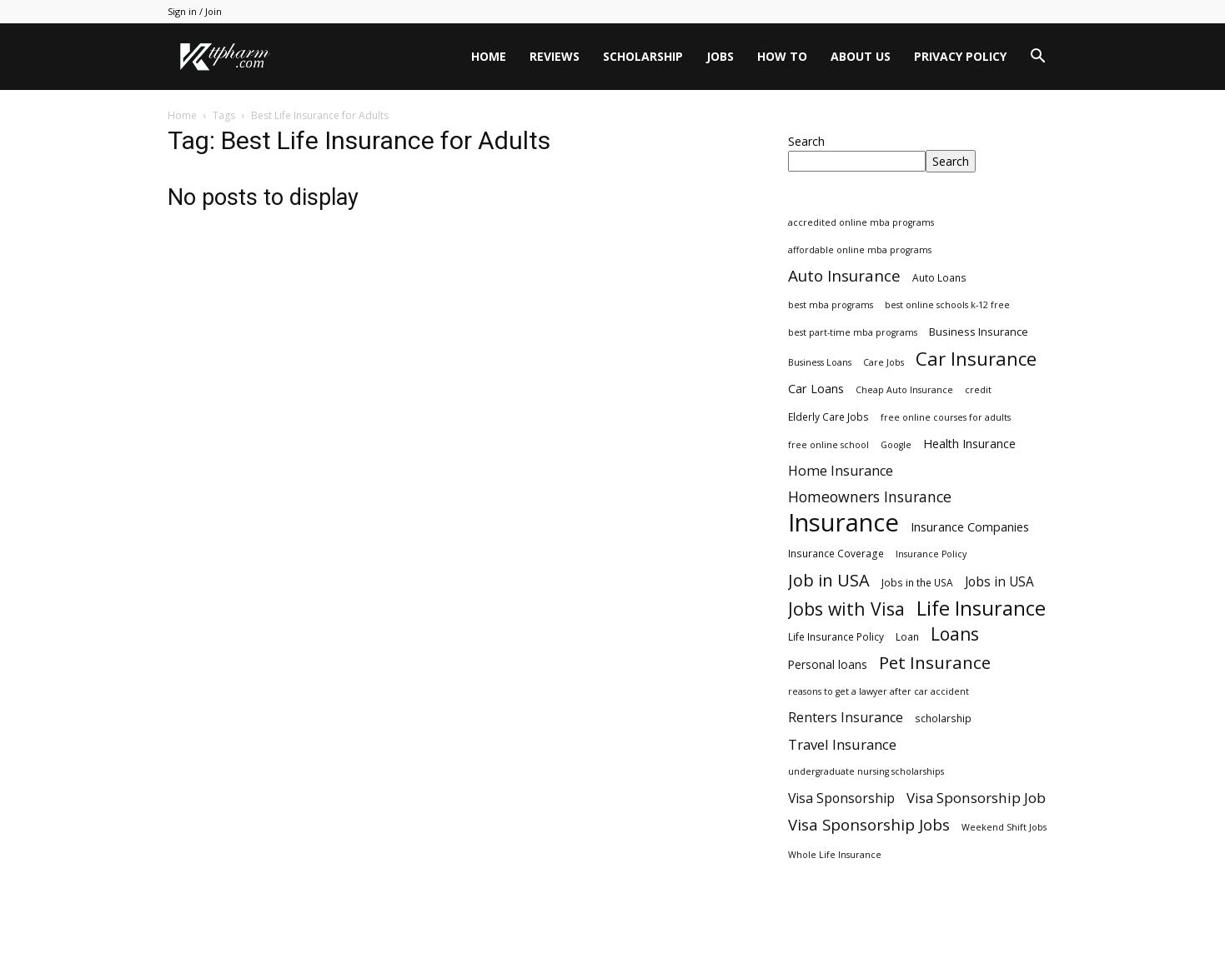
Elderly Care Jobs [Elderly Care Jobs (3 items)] (828, 416)
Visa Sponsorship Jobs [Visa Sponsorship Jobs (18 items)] (869, 824)
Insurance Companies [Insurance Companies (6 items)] (970, 527)
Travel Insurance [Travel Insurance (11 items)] (842, 744)
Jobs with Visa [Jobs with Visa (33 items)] (846, 608)
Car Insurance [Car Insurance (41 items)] (976, 358)
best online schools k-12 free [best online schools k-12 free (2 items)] (947, 305)
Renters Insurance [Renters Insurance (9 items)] (845, 717)
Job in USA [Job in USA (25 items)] (829, 580)
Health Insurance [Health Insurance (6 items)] (969, 444)
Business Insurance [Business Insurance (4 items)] (978, 331)
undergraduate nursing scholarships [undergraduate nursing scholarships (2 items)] (866, 771)
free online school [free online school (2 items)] (828, 445)
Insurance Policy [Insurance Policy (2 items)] (931, 554)
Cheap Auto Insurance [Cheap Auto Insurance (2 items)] (904, 390)
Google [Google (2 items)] (896, 445)
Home (488, 56)
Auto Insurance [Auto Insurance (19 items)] (844, 276)
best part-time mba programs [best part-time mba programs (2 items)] (852, 332)
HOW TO (782, 56)
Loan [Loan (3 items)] (907, 636)
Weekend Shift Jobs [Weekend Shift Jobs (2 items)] (1004, 827)
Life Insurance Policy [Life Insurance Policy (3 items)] (836, 636)
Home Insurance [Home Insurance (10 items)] (840, 471)
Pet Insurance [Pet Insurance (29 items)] (935, 662)
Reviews (555, 56)
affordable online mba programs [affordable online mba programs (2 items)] (859, 250)
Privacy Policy (960, 56)
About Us (861, 56)
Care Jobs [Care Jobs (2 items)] (883, 362)
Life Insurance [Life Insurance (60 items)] (981, 608)
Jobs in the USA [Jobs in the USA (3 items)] (917, 582)
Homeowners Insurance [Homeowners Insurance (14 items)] (869, 497)
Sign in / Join (195, 11)
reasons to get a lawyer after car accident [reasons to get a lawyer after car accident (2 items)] (878, 691)
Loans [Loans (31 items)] (955, 634)
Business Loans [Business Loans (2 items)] (819, 362)
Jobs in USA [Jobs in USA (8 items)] (999, 582)
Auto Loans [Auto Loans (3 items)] (939, 277)
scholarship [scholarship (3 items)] (943, 718)
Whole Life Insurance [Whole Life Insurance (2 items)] (834, 855)
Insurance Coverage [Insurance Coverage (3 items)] (836, 553)
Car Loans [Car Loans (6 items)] (816, 389)
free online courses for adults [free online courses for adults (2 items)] (946, 417)
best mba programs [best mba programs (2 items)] (830, 305)
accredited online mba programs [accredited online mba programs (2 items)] (861, 222)
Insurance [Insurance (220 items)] (843, 522)
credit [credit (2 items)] (978, 390)
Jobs (720, 56)
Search (806, 141)
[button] (1038, 58)
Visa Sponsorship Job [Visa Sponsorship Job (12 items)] (976, 797)
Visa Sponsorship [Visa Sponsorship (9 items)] (841, 798)
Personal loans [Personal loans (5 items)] (827, 664)
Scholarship (643, 56)
